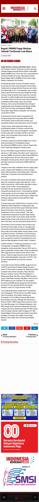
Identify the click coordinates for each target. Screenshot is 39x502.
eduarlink (20, 498)
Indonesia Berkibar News (16, 496)
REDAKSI (28, 496)
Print (10, 61)
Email (17, 61)
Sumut (35, 324)
